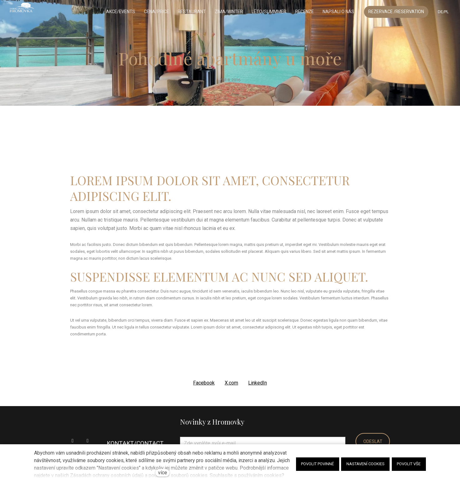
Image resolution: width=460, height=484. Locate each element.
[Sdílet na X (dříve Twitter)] (231, 381)
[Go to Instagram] (87, 439)
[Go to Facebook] (72, 439)
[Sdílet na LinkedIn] (257, 381)
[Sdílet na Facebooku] (204, 381)
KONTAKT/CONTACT (135, 442)
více (162, 473)
